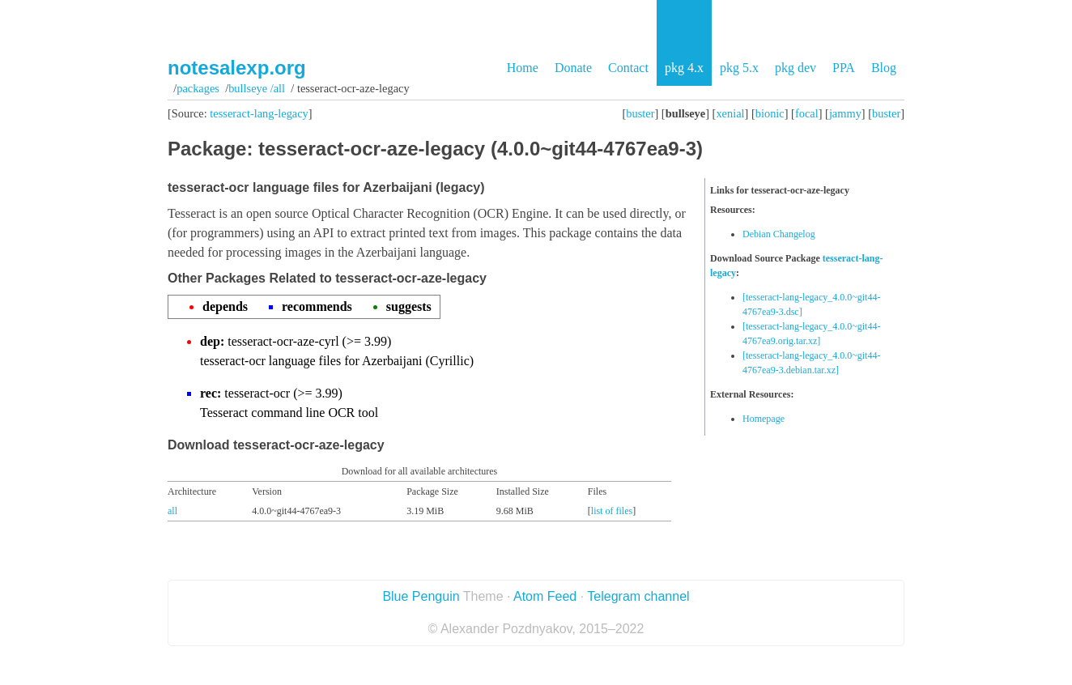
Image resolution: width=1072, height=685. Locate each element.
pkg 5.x (739, 67)
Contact (628, 67)
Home (522, 67)
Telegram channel (638, 596)
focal (807, 113)
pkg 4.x (684, 67)
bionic (770, 113)
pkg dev (795, 67)
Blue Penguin (420, 596)
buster (640, 113)
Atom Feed (544, 596)
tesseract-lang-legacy (259, 113)
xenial (730, 113)
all (172, 511)
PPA (843, 67)
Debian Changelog (778, 234)
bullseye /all (256, 88)
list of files (611, 511)
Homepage (763, 418)
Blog (883, 67)
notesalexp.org (237, 68)
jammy (845, 113)
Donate (573, 67)
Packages (198, 88)
